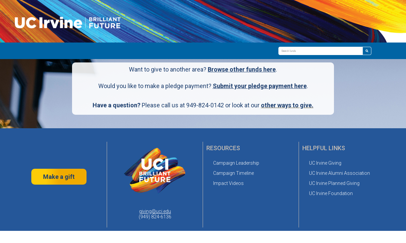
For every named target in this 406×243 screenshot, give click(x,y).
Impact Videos (228, 183)
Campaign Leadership (236, 163)
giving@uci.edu (155, 211)
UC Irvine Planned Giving (334, 183)
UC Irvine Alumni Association (339, 173)
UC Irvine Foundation (331, 193)
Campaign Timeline (233, 173)
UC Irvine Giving (325, 163)
